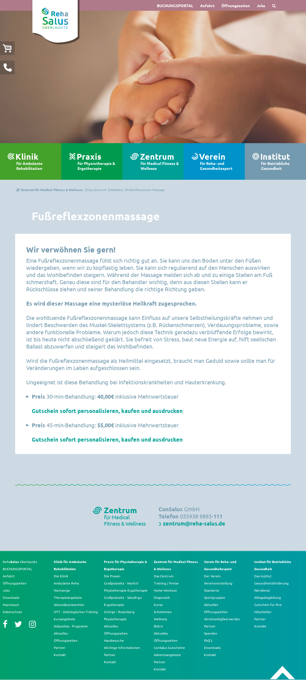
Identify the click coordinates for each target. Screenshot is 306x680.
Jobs (261, 5)
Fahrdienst (262, 590)
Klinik (36, 162)
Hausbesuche (114, 640)
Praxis (97, 162)
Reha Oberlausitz (20, 561)
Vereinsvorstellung (218, 583)
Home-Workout (165, 590)
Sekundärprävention (69, 604)
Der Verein (212, 576)
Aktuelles (61, 633)
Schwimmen (163, 612)
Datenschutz (12, 612)
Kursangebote (64, 619)
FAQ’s (208, 640)
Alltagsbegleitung (267, 597)
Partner (59, 647)
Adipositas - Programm (71, 626)
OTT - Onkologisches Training (76, 612)
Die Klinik (61, 576)
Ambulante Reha (66, 583)
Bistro (158, 626)
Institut (280, 162)
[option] (153, 77)
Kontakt (60, 654)
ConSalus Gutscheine (169, 647)
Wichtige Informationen (122, 647)
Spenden (210, 633)
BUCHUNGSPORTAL (175, 5)
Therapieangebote (68, 597)
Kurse (158, 604)
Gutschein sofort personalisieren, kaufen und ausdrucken (107, 410)
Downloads (11, 597)
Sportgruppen (214, 597)
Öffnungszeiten (235, 5)
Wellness (160, 619)
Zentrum (159, 162)
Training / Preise (166, 583)
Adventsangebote (167, 654)
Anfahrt (207, 5)
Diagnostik (162, 597)
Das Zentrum (163, 576)
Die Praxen (112, 576)
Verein (220, 162)
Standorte (211, 590)
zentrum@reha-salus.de (194, 523)
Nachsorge (62, 590)
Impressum (11, 604)
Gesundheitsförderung (271, 583)
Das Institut (263, 576)
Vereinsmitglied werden (222, 619)
